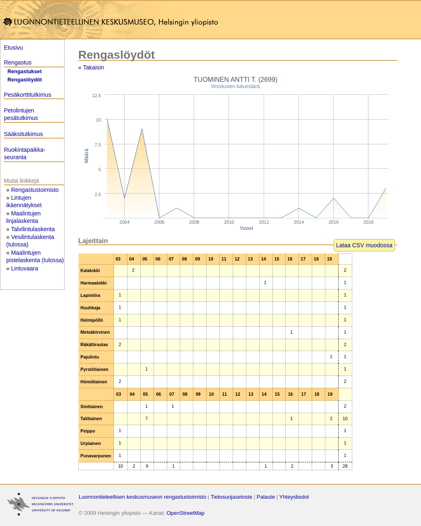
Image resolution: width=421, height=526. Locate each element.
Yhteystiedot (294, 497)
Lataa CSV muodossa (364, 245)
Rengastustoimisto (35, 189)
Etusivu (13, 47)
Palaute (266, 497)
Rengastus (17, 62)
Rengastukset (24, 71)
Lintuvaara (24, 268)
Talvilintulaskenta (33, 229)
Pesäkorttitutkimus (27, 94)
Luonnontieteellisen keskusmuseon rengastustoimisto (142, 497)
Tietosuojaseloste (232, 497)
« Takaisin (91, 67)
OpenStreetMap (185, 513)
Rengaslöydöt (24, 80)
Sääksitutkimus (23, 134)
